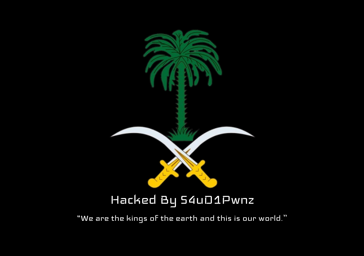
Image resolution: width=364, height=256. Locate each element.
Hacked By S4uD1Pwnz (182, 199)
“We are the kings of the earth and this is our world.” (182, 218)
